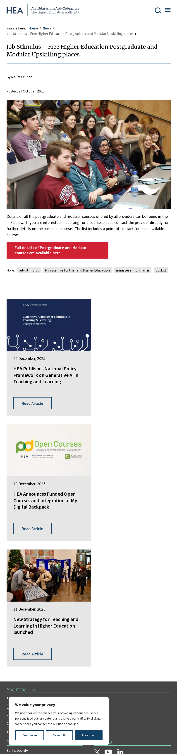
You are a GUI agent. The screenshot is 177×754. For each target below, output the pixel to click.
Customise (29, 735)
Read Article (32, 389)
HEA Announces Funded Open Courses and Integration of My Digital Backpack (131, 371)
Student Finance (19, 614)
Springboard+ (17, 597)
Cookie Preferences (22, 686)
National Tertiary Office (25, 635)
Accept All (88, 735)
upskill (161, 270)
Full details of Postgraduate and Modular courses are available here (50, 250)
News (47, 29)
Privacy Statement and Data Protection (37, 668)
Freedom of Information (26, 659)
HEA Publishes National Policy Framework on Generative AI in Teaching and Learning (45, 371)
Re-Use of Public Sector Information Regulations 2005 (49, 677)
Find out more (18, 579)
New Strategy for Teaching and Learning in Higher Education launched (42, 482)
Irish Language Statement (74, 659)
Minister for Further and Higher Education (77, 270)
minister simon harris (133, 270)
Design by (22, 746)
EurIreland (15, 606)
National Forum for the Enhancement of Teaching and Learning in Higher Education (40, 625)
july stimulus (29, 270)
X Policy (106, 677)
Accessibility (130, 677)
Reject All (59, 735)
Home (33, 29)
